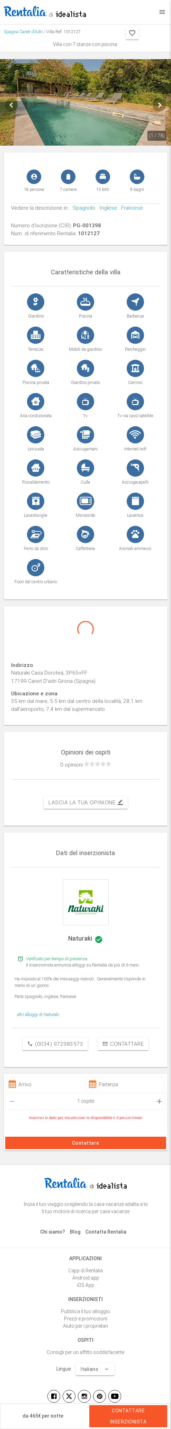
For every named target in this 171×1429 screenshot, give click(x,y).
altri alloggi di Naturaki (38, 1014)
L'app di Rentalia (86, 1270)
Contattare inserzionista (128, 1416)
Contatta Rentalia (106, 1232)
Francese (130, 207)
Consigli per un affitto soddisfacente (85, 1352)
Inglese (106, 207)
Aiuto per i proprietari (85, 1326)
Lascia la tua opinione (85, 802)
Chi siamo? (52, 1232)
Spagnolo (82, 207)
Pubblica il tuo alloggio (85, 1311)
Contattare (123, 1044)
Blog (75, 1232)
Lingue (63, 1369)
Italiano (95, 1369)
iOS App (85, 1285)
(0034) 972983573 (55, 1044)
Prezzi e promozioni (85, 1319)
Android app (85, 1278)
